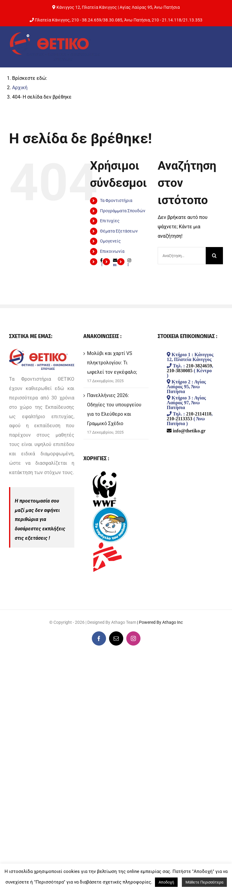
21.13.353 (192, 20)
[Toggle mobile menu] (217, 46)
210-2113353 (179, 418)
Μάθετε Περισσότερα (204, 882)
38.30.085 (112, 20)
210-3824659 (199, 365)
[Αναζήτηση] (214, 255)
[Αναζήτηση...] (182, 255)
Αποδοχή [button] (166, 882)
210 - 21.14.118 (166, 20)
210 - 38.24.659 (86, 20)
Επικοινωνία (112, 251)
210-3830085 (179, 370)
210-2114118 (198, 413)
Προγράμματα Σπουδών (122, 210)
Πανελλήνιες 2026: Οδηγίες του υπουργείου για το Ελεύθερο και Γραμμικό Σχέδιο (114, 409)
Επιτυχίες (110, 220)
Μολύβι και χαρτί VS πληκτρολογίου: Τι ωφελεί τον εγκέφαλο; (112, 362)
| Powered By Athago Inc (160, 622)
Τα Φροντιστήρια (116, 200)
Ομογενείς (110, 241)
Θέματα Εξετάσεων (119, 231)
